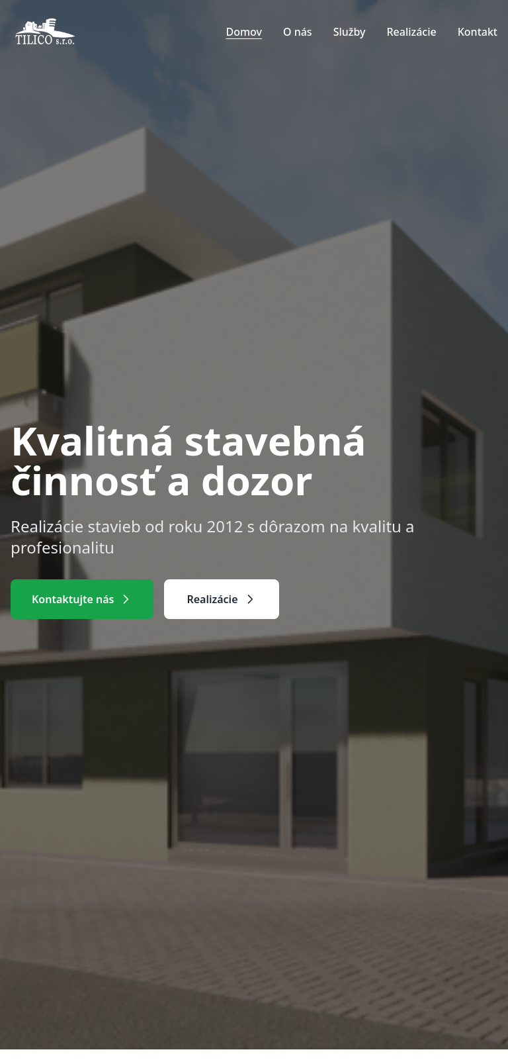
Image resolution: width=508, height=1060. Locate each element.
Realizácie (411, 31)
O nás (297, 31)
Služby (349, 31)
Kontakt (477, 31)
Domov (244, 31)
